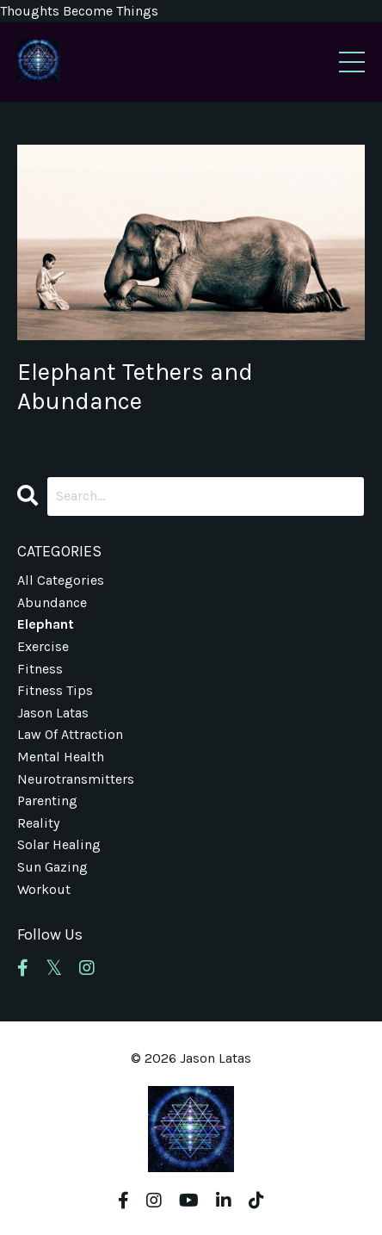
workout (44, 889)
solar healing (59, 844)
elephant (45, 624)
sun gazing (52, 867)
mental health (60, 756)
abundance (52, 602)
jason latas (53, 712)
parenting (47, 800)
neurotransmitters (75, 779)
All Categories (60, 580)
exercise (43, 646)
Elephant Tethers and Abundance (135, 386)
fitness (40, 669)
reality (38, 823)
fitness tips (55, 690)
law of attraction (70, 734)
